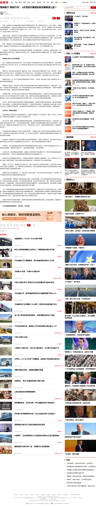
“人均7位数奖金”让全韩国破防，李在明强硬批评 (80, 369)
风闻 (16, 2)
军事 (28, 2)
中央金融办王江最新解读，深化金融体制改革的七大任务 (34, 260)
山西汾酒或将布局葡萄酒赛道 (24, 392)
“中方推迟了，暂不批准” (81, 16)
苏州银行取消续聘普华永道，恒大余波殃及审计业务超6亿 (34, 414)
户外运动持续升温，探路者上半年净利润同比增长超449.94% (35, 326)
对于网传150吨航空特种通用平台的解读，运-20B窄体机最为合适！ (82, 96)
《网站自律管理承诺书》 (75, 494)
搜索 (93, 7)
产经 (43, 2)
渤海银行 (5, 228)
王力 (5, 11)
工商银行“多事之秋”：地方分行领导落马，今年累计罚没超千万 (36, 348)
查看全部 (93, 13)
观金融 (39, 2)
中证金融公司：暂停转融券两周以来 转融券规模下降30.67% (35, 293)
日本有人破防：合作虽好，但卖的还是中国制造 (80, 231)
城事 (52, 2)
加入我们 (48, 494)
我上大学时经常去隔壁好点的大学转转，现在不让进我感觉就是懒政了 (83, 127)
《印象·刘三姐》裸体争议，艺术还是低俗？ (83, 89)
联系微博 (43, 494)
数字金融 (17, 228)
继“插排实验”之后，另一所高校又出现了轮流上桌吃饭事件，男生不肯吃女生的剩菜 (83, 66)
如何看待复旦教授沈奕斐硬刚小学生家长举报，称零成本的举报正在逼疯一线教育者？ (83, 82)
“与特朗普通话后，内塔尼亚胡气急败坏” (78, 335)
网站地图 (54, 494)
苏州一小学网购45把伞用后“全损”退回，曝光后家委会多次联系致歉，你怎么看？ (83, 73)
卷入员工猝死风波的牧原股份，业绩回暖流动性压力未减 (34, 315)
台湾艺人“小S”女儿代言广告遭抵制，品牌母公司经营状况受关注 (37, 359)
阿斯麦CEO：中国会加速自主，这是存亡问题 (85, 24)
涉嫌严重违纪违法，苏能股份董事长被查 (28, 370)
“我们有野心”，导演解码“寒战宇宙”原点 (77, 197)
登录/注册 (92, 2)
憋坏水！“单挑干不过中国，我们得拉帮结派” (84, 31)
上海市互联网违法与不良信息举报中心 (60, 503)
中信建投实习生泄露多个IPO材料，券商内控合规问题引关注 (35, 304)
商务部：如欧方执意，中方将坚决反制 (79, 479)
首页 (12, 2)
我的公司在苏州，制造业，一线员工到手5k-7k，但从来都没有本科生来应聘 (83, 104)
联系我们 (16, 494)
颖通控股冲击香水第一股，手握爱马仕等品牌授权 (32, 446)
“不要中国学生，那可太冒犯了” (75, 420)
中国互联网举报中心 (46, 503)
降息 (9, 228)
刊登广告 (37, 494)
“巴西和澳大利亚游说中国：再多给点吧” (78, 403)
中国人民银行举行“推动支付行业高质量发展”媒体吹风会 (34, 282)
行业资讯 (59, 420)
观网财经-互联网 (57, 278)
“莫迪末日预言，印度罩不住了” (75, 214)
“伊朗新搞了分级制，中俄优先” (75, 248)
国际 (24, 2)
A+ (20, 21)
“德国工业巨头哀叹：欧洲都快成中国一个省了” (80, 265)
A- (16, 21)
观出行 (33, 2)
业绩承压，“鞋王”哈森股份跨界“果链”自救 (29, 381)
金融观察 (59, 245)
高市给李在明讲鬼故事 (74, 483)
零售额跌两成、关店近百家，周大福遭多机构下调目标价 (34, 403)
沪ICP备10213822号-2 (18, 497)
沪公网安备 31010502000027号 (33, 503)
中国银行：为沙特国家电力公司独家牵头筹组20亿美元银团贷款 (36, 436)
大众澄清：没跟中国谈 (72, 454)
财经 (20, 2)
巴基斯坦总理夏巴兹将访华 (75, 473)
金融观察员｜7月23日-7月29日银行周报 (28, 239)
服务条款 (32, 494)
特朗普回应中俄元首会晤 (73, 437)
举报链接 (59, 494)
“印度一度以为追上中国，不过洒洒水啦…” (78, 299)
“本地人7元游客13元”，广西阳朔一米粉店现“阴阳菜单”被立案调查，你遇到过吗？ (83, 113)
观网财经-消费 (58, 333)
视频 (56, 2)
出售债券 (12, 228)
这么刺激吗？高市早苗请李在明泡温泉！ (83, 57)
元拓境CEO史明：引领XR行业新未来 (27, 271)
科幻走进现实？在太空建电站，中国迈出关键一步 (84, 38)
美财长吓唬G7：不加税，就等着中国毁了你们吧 (84, 45)
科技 (48, 2)
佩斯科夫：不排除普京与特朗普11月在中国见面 (80, 386)
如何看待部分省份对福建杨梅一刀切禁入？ (83, 120)
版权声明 (26, 494)
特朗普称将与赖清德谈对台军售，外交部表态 (81, 466)
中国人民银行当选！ (21, 337)
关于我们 (21, 494)
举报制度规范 (65, 494)
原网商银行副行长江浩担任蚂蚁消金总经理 (29, 425)
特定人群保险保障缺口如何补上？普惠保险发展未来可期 (34, 250)
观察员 (64, 3)
